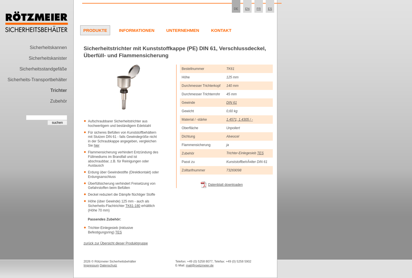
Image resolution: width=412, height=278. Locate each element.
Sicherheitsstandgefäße (43, 69)
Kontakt (221, 30)
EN (247, 8)
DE (236, 8)
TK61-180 (132, 206)
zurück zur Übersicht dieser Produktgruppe (116, 243)
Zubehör (58, 101)
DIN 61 (231, 103)
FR (259, 8)
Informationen (136, 30)
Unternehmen (182, 30)
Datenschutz (108, 265)
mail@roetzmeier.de (199, 265)
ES (270, 8)
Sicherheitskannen (48, 47)
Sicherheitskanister (48, 58)
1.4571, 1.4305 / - (239, 120)
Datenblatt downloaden (225, 185)
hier (96, 145)
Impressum (91, 265)
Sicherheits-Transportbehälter (37, 79)
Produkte (95, 30)
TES (118, 232)
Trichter (58, 90)
